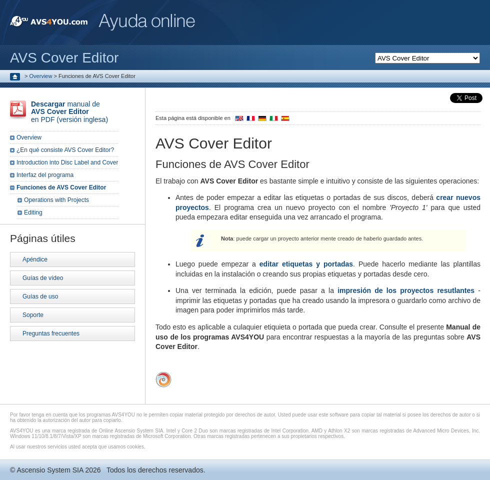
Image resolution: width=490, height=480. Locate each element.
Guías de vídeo (42, 278)
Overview (41, 76)
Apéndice (35, 259)
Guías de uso (40, 296)
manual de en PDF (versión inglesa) (69, 112)
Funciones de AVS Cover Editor (61, 187)
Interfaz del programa (45, 175)
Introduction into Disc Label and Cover (67, 162)
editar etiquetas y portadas (306, 264)
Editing (33, 212)
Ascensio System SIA (49, 470)
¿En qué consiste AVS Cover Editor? (65, 150)
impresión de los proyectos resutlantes (406, 290)
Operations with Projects (56, 200)
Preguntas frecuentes (51, 333)
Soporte (33, 315)
